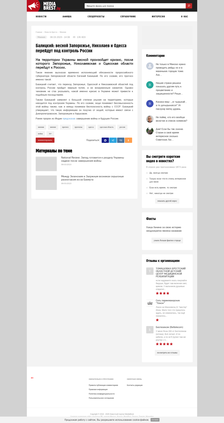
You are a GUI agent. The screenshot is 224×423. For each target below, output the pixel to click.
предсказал (69, 118)
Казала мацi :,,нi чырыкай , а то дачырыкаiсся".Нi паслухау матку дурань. (171, 105)
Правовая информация (98, 389)
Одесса (91, 127)
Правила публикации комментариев (103, 385)
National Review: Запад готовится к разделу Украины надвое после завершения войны (92, 159)
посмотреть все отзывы (167, 353)
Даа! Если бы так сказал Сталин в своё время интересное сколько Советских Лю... (169, 134)
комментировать (45, 140)
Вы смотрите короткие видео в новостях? (163, 159)
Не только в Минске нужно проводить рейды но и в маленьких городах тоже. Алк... (171, 69)
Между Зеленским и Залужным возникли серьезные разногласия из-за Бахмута (92, 178)
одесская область (106, 127)
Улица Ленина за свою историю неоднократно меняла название (164, 229)
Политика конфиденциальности (101, 394)
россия (122, 127)
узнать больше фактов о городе (167, 240)
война (40, 133)
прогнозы (78, 127)
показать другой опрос (167, 201)
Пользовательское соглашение (101, 398)
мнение (53, 127)
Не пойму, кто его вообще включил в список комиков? (171, 119)
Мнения (41, 127)
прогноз (65, 127)
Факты (151, 219)
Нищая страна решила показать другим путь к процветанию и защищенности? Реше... (169, 88)
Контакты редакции (134, 385)
